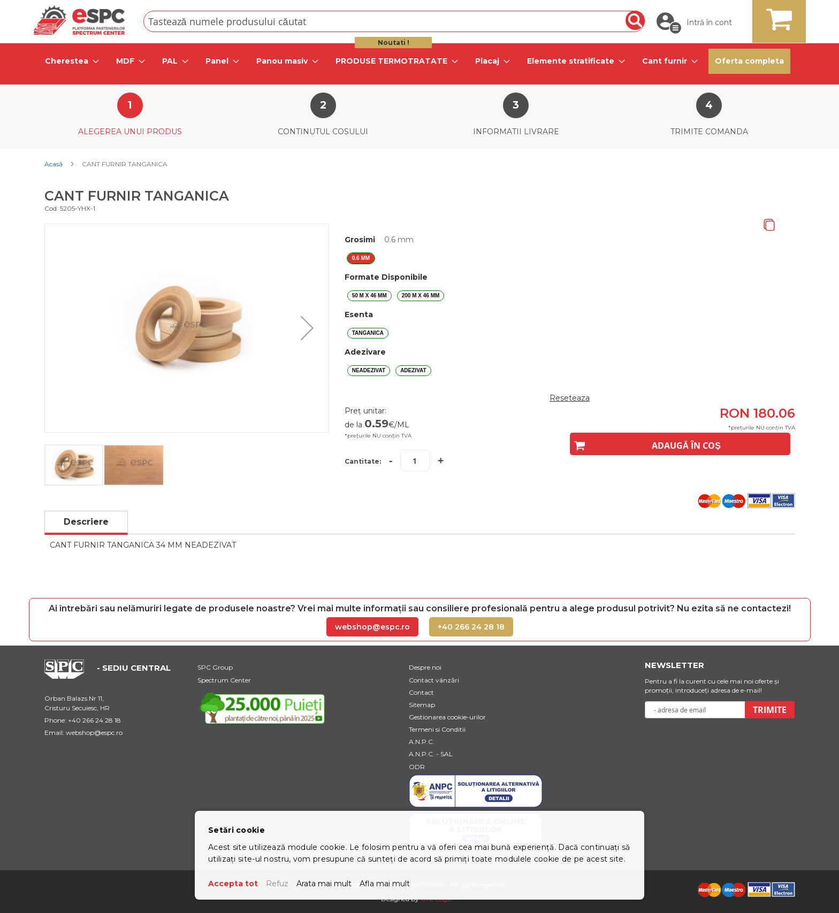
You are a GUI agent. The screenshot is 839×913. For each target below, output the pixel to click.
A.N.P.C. (421, 742)
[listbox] (570, 258)
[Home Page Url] (69, 676)
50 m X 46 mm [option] (369, 295)
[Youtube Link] (264, 707)
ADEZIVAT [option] (413, 370)
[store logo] (79, 20)
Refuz (277, 883)
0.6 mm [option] (361, 258)
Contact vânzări (434, 680)
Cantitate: (363, 461)
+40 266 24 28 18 (471, 627)
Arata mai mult (324, 883)
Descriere (86, 522)
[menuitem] (69, 61)
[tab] (69, 61)
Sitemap (422, 705)
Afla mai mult (385, 883)
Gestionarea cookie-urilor (447, 717)
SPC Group (215, 667)
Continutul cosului (323, 131)
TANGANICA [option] (368, 333)
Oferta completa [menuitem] (749, 61)
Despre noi (425, 667)
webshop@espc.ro (372, 627)
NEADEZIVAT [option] (368, 370)
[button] (307, 328)
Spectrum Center (224, 680)
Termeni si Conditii (437, 729)
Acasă (53, 164)
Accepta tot (233, 883)
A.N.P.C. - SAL (431, 754)
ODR (417, 767)
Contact (421, 692)
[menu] (419, 61)
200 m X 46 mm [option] (421, 295)
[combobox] (394, 21)
